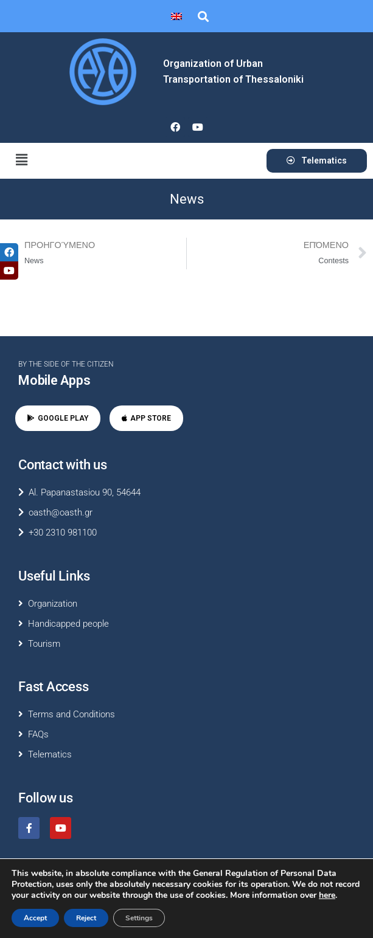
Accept (35, 918)
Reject (86, 918)
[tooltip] (9, 252)
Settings (139, 918)
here (327, 895)
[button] (203, 16)
